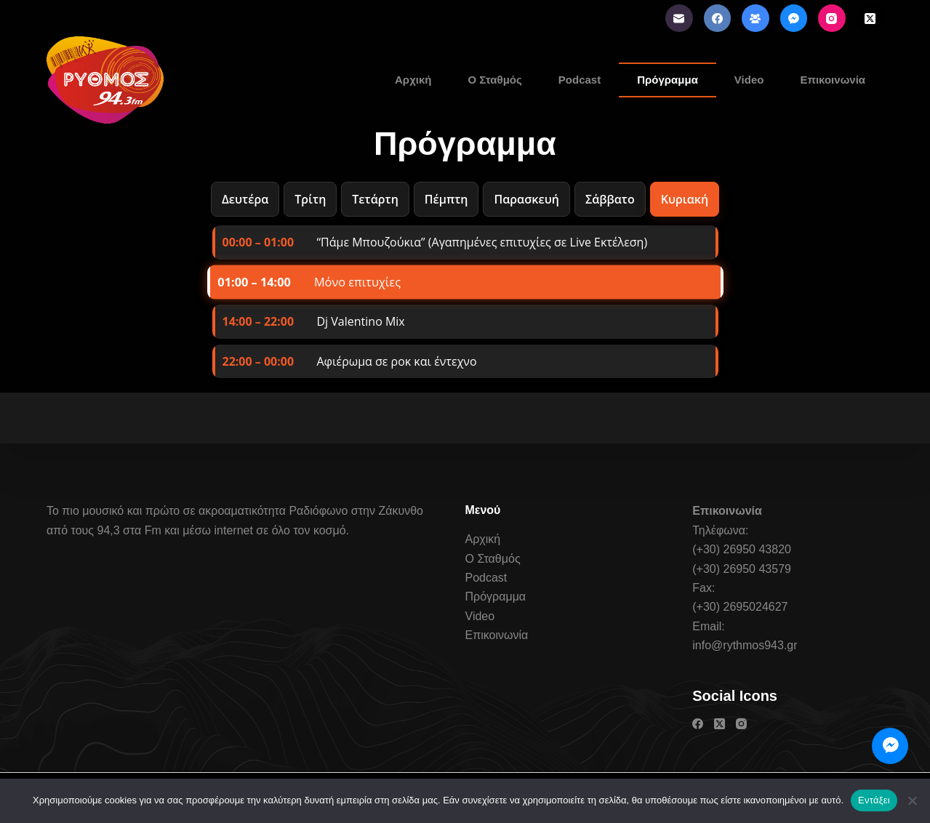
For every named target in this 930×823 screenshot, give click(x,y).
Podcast (579, 79)
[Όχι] (912, 800)
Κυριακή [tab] (684, 199)
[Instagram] (832, 18)
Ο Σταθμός (494, 79)
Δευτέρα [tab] (245, 199)
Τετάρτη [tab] (375, 199)
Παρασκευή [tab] (526, 199)
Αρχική (413, 79)
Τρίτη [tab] (310, 199)
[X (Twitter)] (870, 18)
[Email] (679, 18)
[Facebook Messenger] (794, 18)
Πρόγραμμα (667, 79)
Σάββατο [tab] (610, 199)
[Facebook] (717, 18)
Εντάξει (874, 800)
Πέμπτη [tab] (446, 199)
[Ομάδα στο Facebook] (755, 18)
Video (749, 79)
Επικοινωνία (832, 79)
